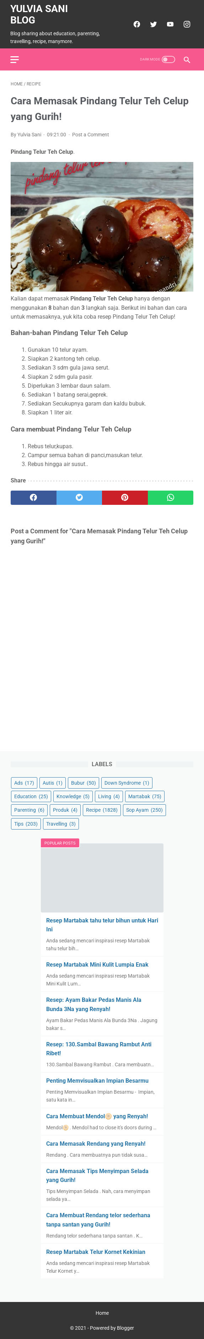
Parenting (29, 810)
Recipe (102, 810)
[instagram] (185, 24)
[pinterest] (125, 497)
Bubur (83, 783)
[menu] (15, 59)
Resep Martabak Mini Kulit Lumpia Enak (97, 964)
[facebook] (135, 24)
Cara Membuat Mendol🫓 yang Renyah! (97, 1116)
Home (102, 1313)
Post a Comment (90, 134)
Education (31, 796)
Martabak (144, 796)
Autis (53, 783)
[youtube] (169, 24)
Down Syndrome (126, 783)
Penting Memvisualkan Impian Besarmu (97, 1080)
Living (109, 796)
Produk (65, 810)
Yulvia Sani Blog (39, 14)
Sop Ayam (144, 810)
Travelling (61, 823)
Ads (24, 783)
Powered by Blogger (112, 1328)
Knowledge (73, 796)
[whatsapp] (171, 497)
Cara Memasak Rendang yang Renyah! (95, 1143)
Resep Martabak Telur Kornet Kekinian (95, 1252)
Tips (26, 823)
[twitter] (152, 24)
